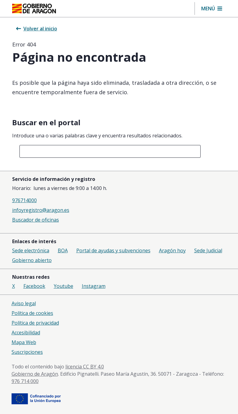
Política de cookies (32, 313)
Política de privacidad (35, 322)
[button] (211, 8)
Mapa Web (24, 342)
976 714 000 (25, 381)
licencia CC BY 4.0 (84, 366)
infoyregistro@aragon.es (40, 210)
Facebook (34, 286)
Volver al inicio (36, 28)
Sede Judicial (208, 250)
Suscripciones (27, 352)
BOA (63, 250)
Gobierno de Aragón (35, 374)
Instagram (93, 286)
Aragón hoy (172, 250)
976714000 (24, 200)
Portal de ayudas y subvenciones (113, 250)
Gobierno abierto (32, 260)
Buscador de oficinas (35, 219)
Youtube (63, 286)
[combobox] (110, 151)
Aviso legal (24, 303)
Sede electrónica (30, 250)
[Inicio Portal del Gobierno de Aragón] (34, 8)
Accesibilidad (26, 332)
